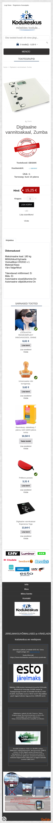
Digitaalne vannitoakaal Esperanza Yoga (25, 522)
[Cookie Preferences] (4, 819)
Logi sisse (7, 5)
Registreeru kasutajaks (21, 5)
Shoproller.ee (46, 819)
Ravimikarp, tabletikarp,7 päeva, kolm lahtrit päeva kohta (26, 429)
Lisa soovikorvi (26, 214)
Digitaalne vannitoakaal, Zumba (21, 67)
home (5, 67)
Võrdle (26, 221)
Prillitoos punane (26, 478)
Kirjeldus (10, 240)
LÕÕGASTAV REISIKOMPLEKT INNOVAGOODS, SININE (25, 335)
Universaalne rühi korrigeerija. (26, 382)
